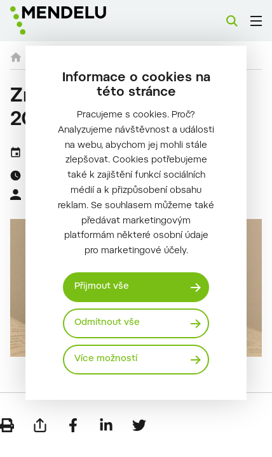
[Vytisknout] (7, 425)
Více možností (105, 359)
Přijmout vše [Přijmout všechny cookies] (101, 286)
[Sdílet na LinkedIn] (106, 425)
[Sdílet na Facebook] (73, 425)
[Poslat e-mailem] (40, 425)
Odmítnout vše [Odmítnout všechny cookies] (107, 323)
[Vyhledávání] (232, 21)
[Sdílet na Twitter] (139, 425)
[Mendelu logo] (73, 20)
